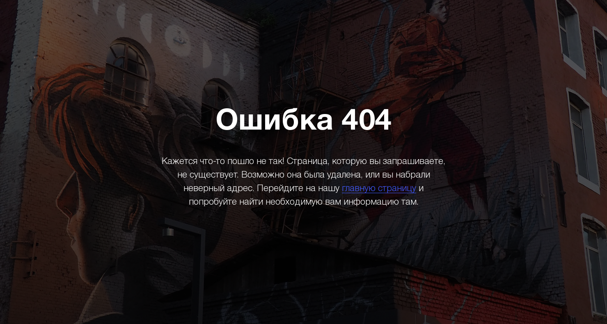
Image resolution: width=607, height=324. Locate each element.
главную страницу (379, 189)
